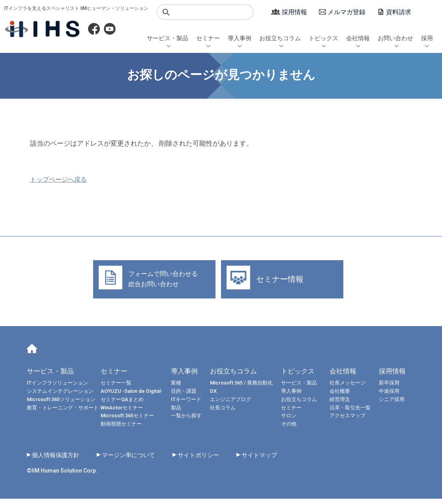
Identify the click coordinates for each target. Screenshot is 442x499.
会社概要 (342, 391)
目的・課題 (184, 391)
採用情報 (294, 12)
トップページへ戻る (58, 179)
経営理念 (342, 400)
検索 (166, 12)
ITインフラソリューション (57, 383)
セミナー (208, 38)
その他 (288, 424)
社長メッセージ (350, 383)
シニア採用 (394, 400)
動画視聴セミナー (121, 424)
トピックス (323, 38)
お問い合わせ (395, 38)
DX (213, 391)
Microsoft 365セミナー (127, 416)
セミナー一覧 (116, 383)
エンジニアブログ (230, 400)
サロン (288, 416)
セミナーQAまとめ (122, 400)
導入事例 (239, 38)
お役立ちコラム (280, 38)
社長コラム (223, 408)
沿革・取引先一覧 (352, 408)
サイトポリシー (206, 455)
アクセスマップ (350, 416)
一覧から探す (186, 416)
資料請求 (398, 12)
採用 (427, 38)
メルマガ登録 (346, 12)
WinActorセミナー (122, 408)
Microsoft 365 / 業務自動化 (241, 383)
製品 (176, 408)
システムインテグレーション (60, 391)
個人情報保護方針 (57, 455)
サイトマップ (270, 455)
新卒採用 (391, 383)
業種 (176, 383)
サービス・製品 (167, 38)
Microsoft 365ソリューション (61, 400)
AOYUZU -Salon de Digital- (132, 391)
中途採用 (391, 391)
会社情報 (358, 38)
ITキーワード (186, 400)
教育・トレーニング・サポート (63, 408)
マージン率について (133, 455)
